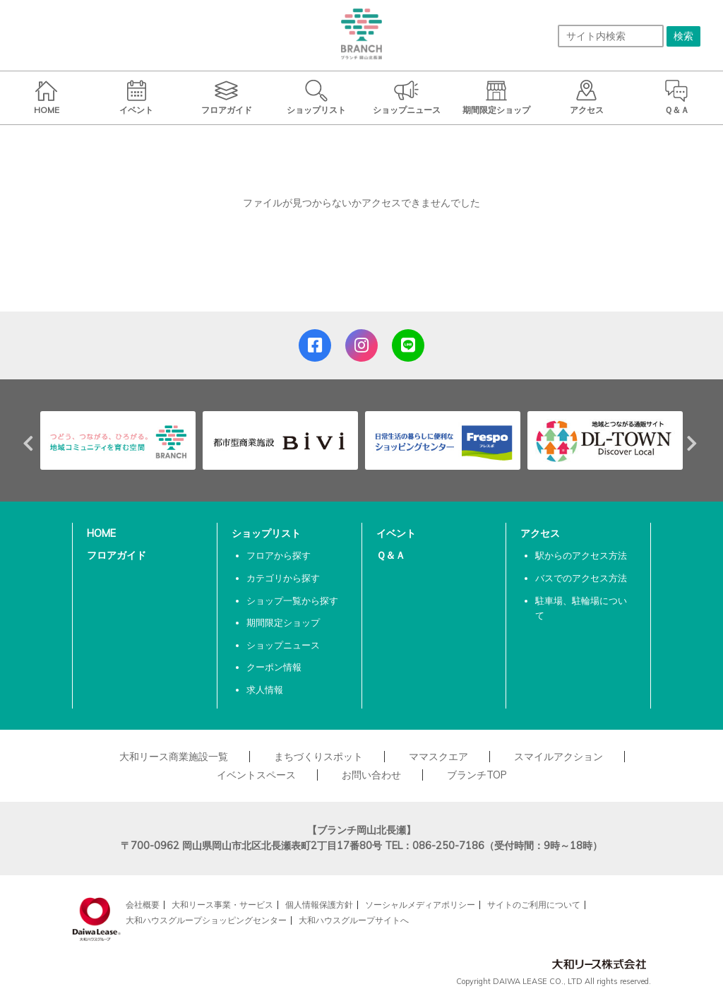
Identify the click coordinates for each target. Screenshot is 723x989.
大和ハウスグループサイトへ (354, 920)
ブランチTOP (477, 775)
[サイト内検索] (611, 36)
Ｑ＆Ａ (390, 555)
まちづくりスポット (318, 756)
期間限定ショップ (283, 622)
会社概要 (143, 904)
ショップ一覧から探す (292, 600)
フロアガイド (116, 555)
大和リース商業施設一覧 (173, 756)
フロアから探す (278, 555)
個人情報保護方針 (319, 904)
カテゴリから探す (283, 578)
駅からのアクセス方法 (581, 555)
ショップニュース (283, 645)
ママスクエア (438, 756)
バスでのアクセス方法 (581, 578)
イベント (396, 533)
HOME (101, 533)
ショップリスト (266, 533)
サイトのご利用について (533, 904)
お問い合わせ (371, 775)
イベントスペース (256, 775)
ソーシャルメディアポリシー (420, 904)
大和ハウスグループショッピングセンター (206, 920)
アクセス (540, 533)
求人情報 (264, 689)
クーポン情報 (273, 667)
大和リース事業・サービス (222, 904)
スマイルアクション (558, 756)
